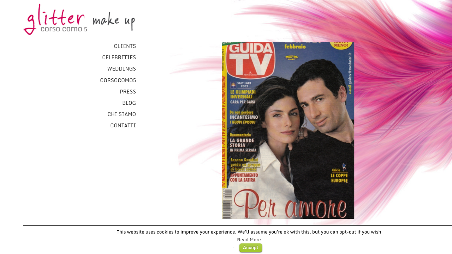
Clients (125, 46)
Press (128, 92)
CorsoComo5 (118, 80)
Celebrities (119, 57)
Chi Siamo (121, 114)
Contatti (123, 125)
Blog (129, 103)
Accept (250, 247)
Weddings (121, 69)
